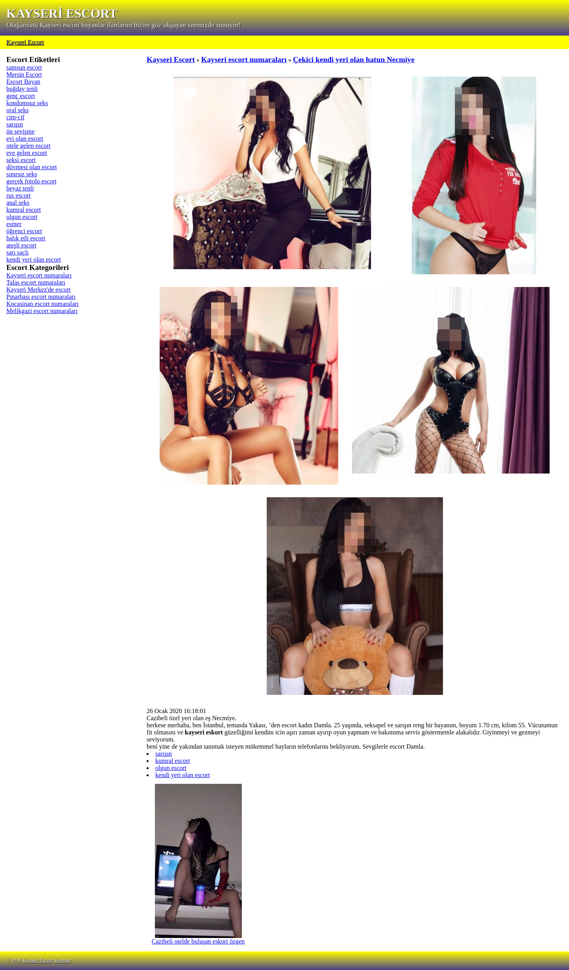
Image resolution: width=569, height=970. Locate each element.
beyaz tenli (20, 188)
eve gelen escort (26, 152)
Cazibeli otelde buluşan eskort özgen (198, 938)
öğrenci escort (24, 231)
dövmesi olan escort (31, 167)
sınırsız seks (21, 174)
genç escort (20, 95)
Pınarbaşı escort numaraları (40, 296)
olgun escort (22, 216)
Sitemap (62, 960)
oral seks (17, 110)
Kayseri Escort (25, 42)
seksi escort (21, 160)
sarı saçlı (17, 252)
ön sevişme (20, 131)
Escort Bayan (23, 81)
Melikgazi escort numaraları (41, 311)
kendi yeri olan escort (33, 259)
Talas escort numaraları (35, 282)
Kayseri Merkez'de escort (38, 289)
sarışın (14, 124)
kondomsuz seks (27, 103)
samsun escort (24, 67)
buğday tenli (22, 88)
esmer (13, 224)
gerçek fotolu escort (31, 181)
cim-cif (15, 117)
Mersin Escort (24, 74)
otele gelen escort (28, 145)
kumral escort (23, 209)
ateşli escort (21, 245)
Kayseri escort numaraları (39, 275)
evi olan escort (24, 138)
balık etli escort (25, 238)
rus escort (18, 195)
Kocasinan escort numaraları (42, 303)
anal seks (17, 202)
